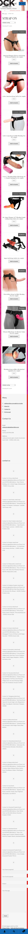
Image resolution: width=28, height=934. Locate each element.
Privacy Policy (6, 928)
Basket (22, 930)
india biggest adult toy (9, 5)
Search (14, 931)
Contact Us (7, 409)
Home (5, 13)
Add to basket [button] (14, 63)
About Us (6, 406)
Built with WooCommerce (17, 928)
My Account (7, 412)
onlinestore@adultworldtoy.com (10, 427)
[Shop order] (9, 22)
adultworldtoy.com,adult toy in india (13, 403)
